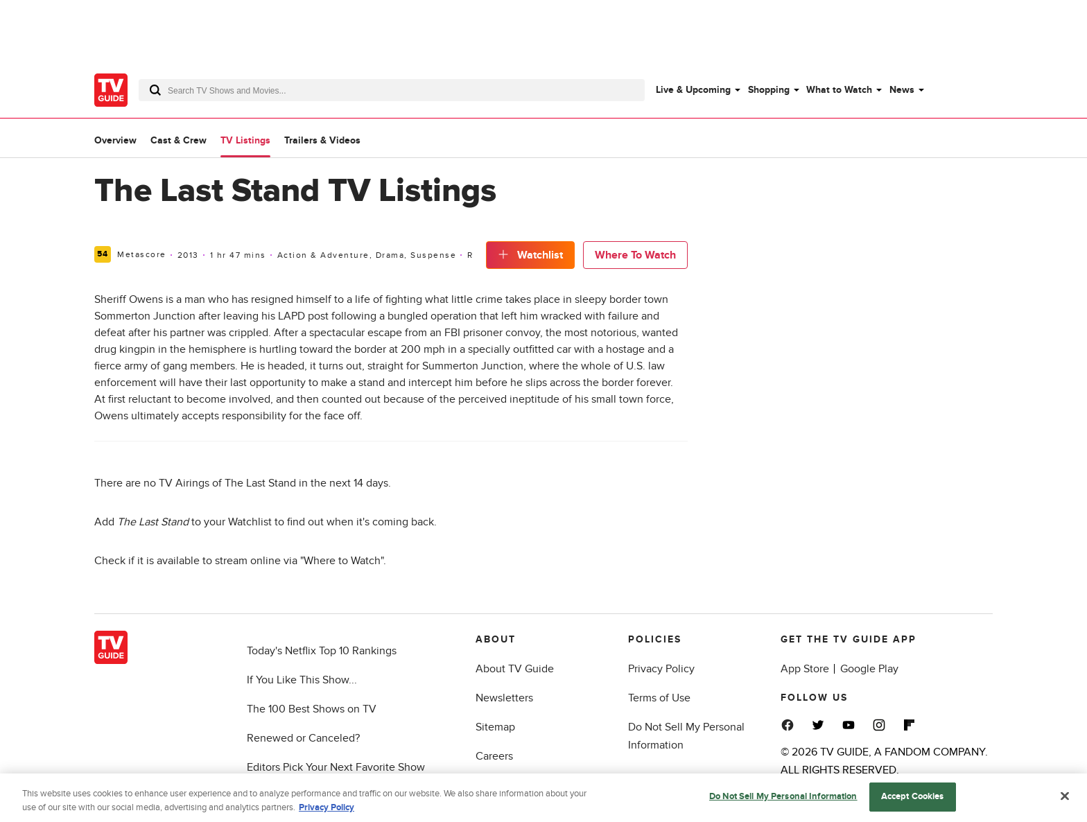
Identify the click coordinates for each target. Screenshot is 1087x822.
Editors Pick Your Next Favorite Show (336, 767)
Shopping (769, 90)
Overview (115, 140)
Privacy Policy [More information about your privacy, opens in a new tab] (326, 810)
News (901, 90)
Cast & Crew (178, 140)
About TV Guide (515, 669)
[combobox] (392, 90)
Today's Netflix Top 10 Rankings (322, 651)
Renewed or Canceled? (303, 738)
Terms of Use (659, 698)
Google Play (869, 669)
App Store (805, 669)
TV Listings (245, 140)
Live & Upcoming (693, 90)
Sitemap (495, 727)
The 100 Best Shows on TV (311, 709)
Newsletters (504, 698)
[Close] (1065, 799)
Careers (494, 756)
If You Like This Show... (302, 680)
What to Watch (839, 90)
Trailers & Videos (322, 140)
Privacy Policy (661, 669)
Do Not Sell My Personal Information (783, 799)
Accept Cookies (912, 799)
